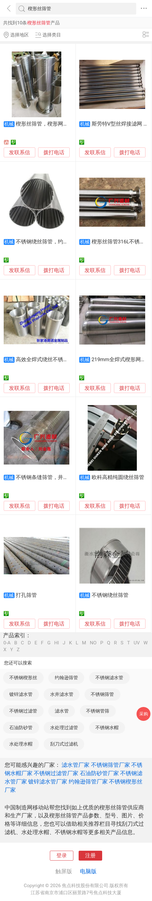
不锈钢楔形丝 (23, 677)
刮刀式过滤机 (64, 744)
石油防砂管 (21, 727)
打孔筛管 (26, 595)
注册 (90, 855)
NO (93, 643)
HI (56, 643)
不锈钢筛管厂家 (110, 765)
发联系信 (19, 152)
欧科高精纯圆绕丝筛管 (118, 477)
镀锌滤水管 (21, 694)
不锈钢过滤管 (23, 711)
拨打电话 (53, 152)
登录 (61, 855)
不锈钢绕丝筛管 (110, 595)
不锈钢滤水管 (109, 677)
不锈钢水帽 (107, 727)
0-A (7, 643)
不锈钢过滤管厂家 (56, 773)
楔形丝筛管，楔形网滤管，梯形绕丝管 (60, 124)
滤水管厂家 (75, 765)
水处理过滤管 (64, 727)
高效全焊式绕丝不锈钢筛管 (47, 359)
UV (137, 643)
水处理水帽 (21, 744)
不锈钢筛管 (102, 694)
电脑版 (88, 871)
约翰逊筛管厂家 (88, 781)
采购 (143, 713)
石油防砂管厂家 (99, 773)
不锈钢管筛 (97, 711)
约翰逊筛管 (66, 677)
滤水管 (62, 711)
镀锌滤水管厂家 (47, 781)
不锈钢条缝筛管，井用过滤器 (50, 477)
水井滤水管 (61, 694)
